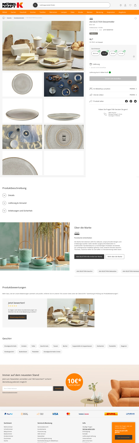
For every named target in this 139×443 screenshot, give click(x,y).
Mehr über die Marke (115, 257)
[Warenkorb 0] (135, 5)
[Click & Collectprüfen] (113, 95)
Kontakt (85, 434)
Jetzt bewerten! (108, 29)
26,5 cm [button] (96, 52)
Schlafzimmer (8, 429)
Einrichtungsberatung (45, 438)
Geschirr (7, 338)
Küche (6, 441)
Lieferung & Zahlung (89, 436)
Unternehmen (87, 438)
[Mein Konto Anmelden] (125, 5)
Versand (100, 42)
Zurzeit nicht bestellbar (113, 79)
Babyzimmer (8, 431)
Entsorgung (86, 431)
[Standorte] (121, 5)
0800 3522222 (112, 112)
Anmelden (58, 388)
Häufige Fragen (87, 427)
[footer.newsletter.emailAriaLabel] (27, 388)
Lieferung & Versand (17, 203)
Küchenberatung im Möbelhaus (48, 441)
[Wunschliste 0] (130, 5)
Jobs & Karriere (87, 441)
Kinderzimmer (8, 436)
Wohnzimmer (8, 427)
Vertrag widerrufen (89, 429)
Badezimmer (8, 434)
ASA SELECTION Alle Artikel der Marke (89, 257)
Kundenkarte (42, 429)
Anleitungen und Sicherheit (20, 210)
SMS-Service (41, 434)
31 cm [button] (122, 52)
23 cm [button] (113, 52)
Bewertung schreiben (17, 317)
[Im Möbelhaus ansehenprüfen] (113, 89)
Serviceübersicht (43, 427)
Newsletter (41, 436)
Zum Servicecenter (124, 437)
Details (11, 195)
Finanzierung (42, 431)
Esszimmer (7, 438)
